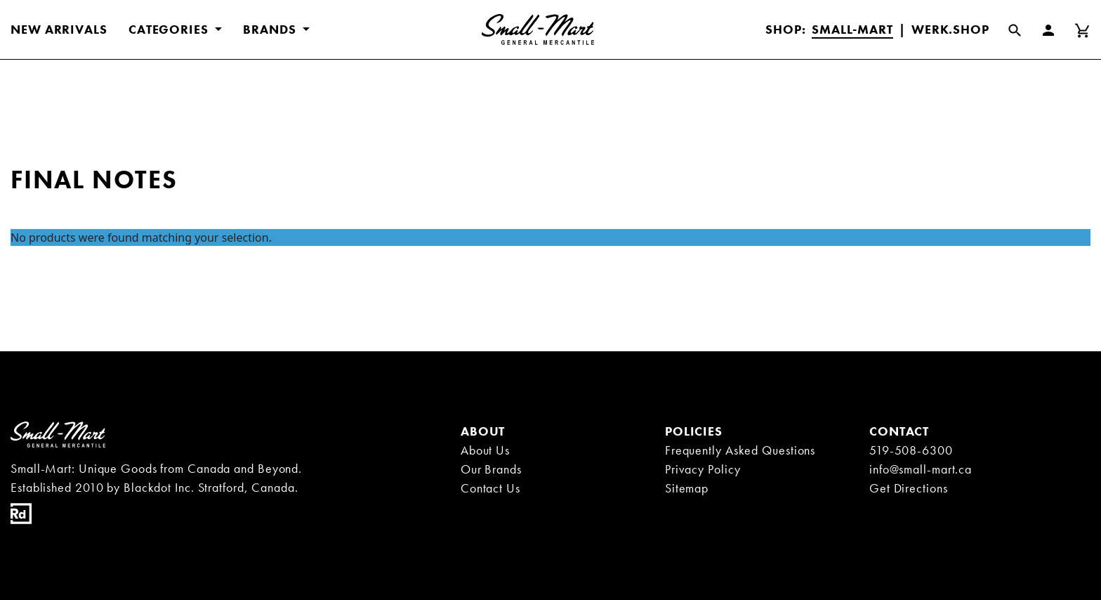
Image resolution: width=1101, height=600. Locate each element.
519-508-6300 (911, 450)
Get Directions (908, 488)
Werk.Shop (950, 29)
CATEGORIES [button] (170, 29)
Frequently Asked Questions (740, 450)
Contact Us (490, 488)
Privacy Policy (703, 469)
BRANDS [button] (271, 29)
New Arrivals (59, 29)
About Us (485, 450)
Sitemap (686, 488)
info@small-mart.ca (920, 469)
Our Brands (491, 469)
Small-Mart (852, 29)
